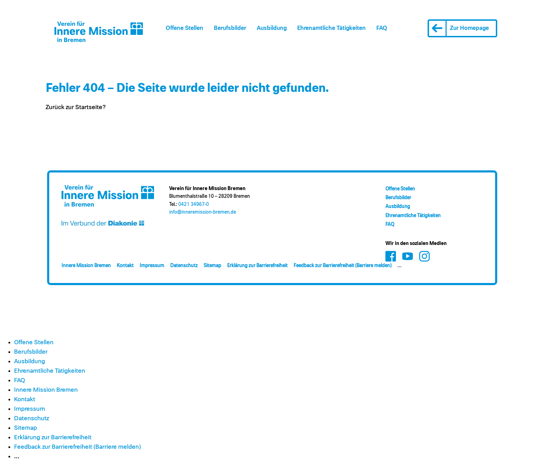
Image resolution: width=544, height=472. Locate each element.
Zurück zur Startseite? (76, 107)
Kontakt (125, 265)
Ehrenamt (331, 28)
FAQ (381, 28)
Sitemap (212, 265)
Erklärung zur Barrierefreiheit (257, 265)
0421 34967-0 (193, 204)
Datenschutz (184, 265)
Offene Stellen (184, 28)
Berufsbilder (230, 28)
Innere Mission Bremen (86, 265)
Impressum (152, 265)
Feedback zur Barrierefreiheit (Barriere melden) (342, 265)
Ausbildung (272, 28)
